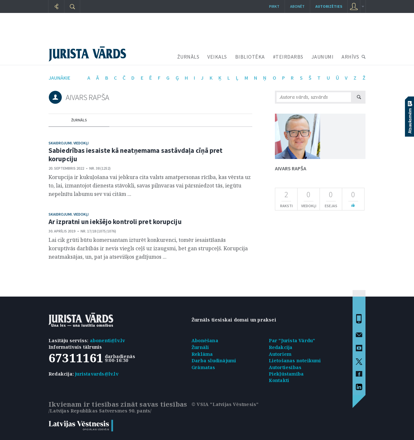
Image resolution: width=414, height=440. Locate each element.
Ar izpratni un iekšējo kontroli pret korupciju (115, 221)
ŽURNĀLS (188, 56)
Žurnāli (200, 347)
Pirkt (274, 6)
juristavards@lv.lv (96, 374)
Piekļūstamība (286, 374)
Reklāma (202, 354)
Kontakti (279, 380)
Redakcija (281, 347)
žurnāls (79, 120)
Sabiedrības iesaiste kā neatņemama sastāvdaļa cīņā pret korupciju (136, 154)
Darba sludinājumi (213, 360)
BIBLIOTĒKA (250, 56)
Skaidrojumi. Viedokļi (69, 143)
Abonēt (297, 6)
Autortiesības (285, 367)
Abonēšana (204, 340)
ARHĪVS (350, 56)
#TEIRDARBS (288, 56)
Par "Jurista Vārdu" (292, 340)
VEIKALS (217, 56)
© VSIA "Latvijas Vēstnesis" (224, 404)
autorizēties (328, 6)
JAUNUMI (322, 56)
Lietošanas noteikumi (295, 360)
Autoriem (280, 354)
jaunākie (59, 77)
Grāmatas (203, 367)
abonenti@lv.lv (107, 340)
